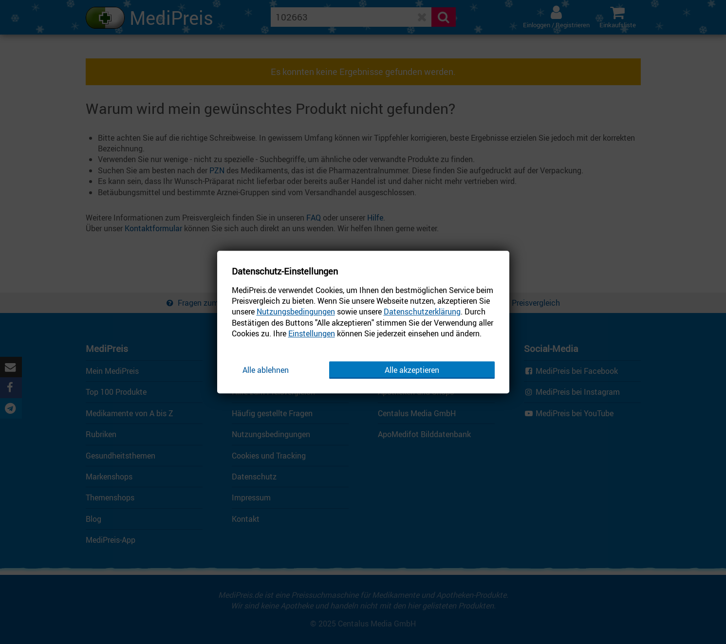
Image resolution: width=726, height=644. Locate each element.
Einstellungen (311, 333)
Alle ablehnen (265, 370)
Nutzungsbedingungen (296, 312)
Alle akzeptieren (412, 370)
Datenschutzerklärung (422, 312)
